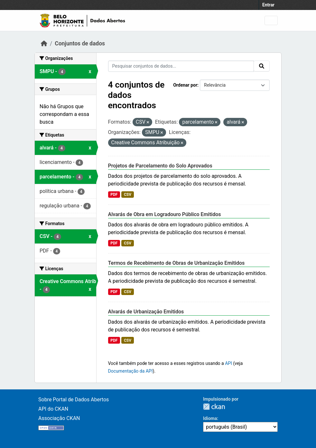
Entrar (268, 4)
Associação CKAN (59, 418)
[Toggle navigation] (271, 20)
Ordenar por (185, 85)
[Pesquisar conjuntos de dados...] (181, 66)
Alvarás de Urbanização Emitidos (146, 312)
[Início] (44, 43)
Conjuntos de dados (80, 43)
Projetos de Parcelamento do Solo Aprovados (160, 166)
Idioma (210, 418)
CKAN (214, 406)
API (228, 363)
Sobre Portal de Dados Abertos (73, 399)
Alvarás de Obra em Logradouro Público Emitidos (164, 214)
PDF (113, 194)
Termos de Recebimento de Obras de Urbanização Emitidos (176, 263)
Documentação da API (130, 371)
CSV (127, 194)
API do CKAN (53, 409)
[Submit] (262, 66)
